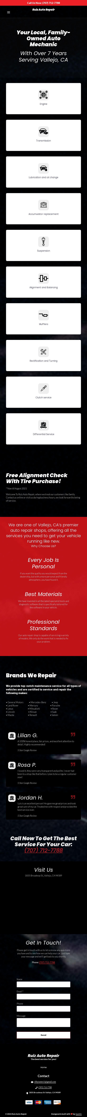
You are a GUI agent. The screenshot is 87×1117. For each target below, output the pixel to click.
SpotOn (79, 1114)
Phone (20, 1003)
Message (21, 1015)
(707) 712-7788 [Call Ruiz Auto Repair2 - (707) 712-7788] (45, 1087)
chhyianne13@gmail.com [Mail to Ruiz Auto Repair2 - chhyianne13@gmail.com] (45, 1082)
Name (19, 979)
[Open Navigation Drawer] (8, 12)
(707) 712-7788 (43, 850)
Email (20, 991)
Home (44, 1067)
